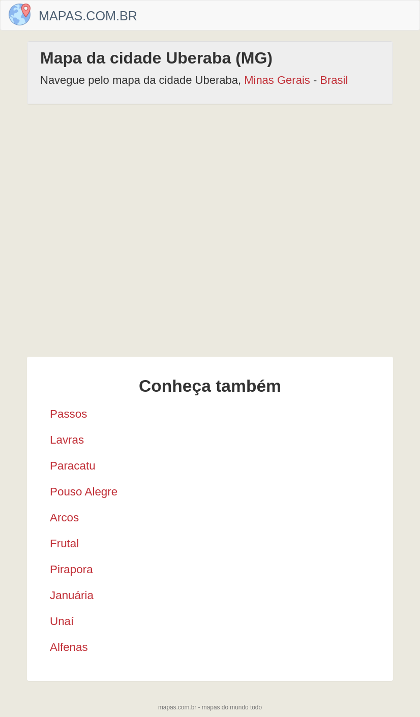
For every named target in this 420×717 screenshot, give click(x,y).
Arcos (64, 517)
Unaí (62, 621)
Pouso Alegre (83, 491)
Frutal (64, 543)
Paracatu (73, 465)
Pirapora (71, 569)
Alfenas (69, 647)
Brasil (334, 80)
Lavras (67, 439)
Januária (72, 595)
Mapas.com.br (88, 16)
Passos (68, 414)
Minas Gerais (277, 80)
